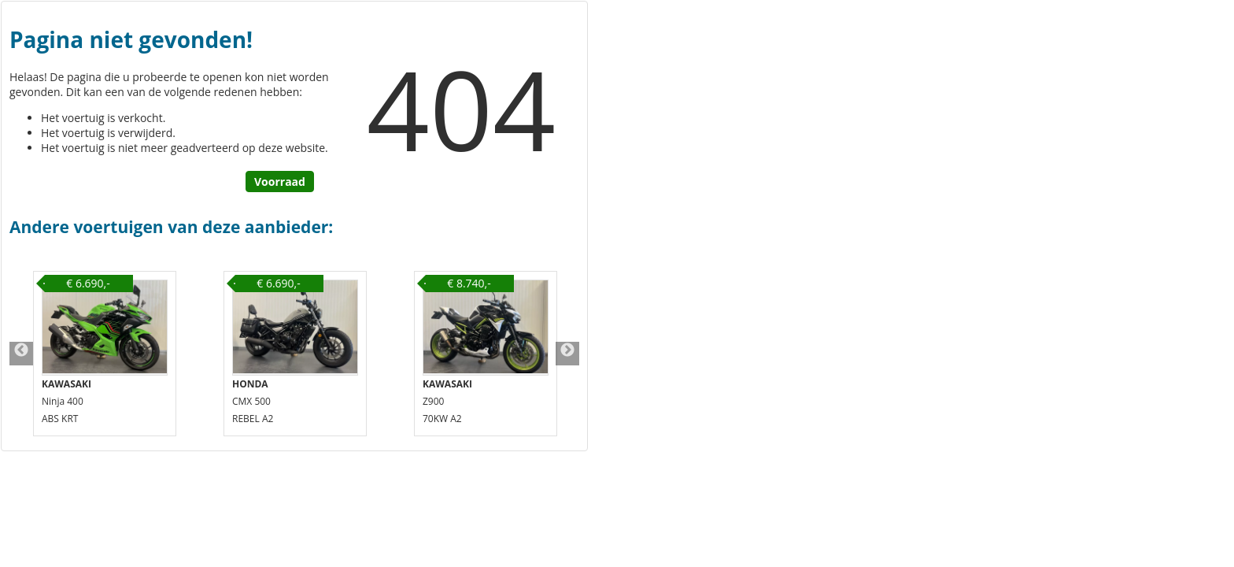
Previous (21, 353)
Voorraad (279, 181)
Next (567, 353)
